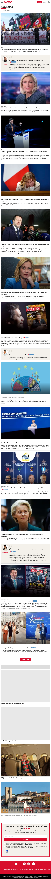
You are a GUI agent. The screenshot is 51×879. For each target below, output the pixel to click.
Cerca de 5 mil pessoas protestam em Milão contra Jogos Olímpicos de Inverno (24, 49)
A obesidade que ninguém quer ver (11, 741)
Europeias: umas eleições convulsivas (12, 398)
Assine (39, 2)
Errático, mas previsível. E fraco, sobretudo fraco (26, 60)
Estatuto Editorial (8, 869)
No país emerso (12, 548)
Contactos (40, 869)
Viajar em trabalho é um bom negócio (12, 778)
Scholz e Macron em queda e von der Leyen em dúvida (17, 443)
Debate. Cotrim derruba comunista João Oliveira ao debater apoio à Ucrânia (24, 488)
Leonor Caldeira (5, 552)
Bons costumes (12, 352)
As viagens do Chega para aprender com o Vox (15, 648)
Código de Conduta (33, 869)
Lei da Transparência (24, 869)
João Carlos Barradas (5, 357)
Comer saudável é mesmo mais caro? (12, 703)
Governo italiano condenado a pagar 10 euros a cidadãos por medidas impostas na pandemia (25, 200)
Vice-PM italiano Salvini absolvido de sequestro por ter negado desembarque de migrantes (25, 245)
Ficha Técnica (16, 869)
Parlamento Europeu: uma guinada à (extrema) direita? (28, 550)
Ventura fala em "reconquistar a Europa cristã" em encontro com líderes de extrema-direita (24, 152)
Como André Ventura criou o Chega (11, 338)
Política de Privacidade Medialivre (26, 844)
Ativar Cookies (47, 869)
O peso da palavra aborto (18, 355)
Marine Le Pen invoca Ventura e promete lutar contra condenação (21, 108)
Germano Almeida (5, 64)
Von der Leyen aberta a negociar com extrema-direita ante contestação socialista (22, 535)
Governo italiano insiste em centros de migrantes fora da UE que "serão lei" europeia (24, 293)
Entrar (44, 2)
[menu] (2, 2)
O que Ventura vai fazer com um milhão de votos (15, 601)
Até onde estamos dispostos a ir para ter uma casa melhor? (19, 815)
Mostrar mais (25, 659)
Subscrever (25, 839)
